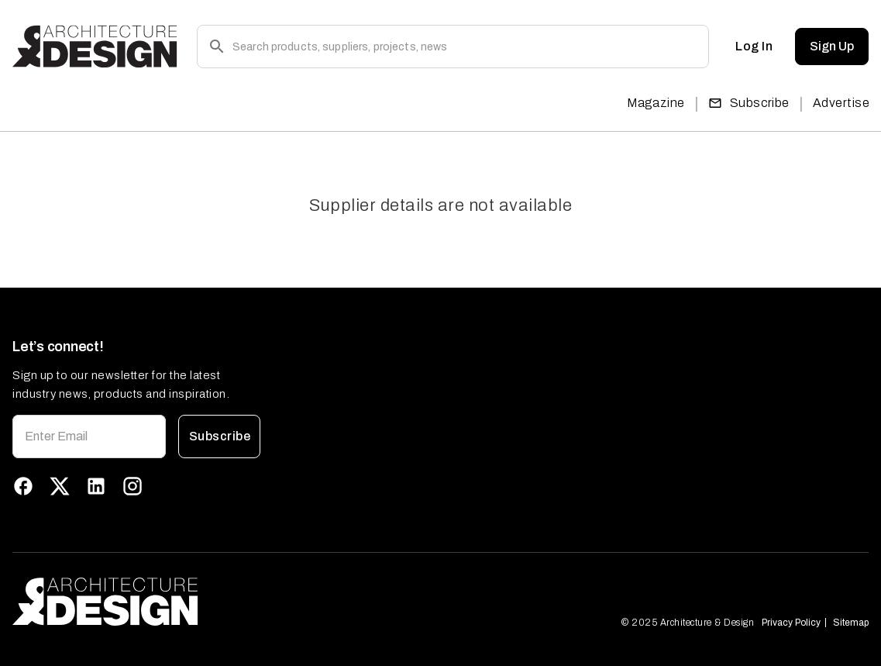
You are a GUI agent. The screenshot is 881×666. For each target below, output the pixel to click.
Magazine (656, 103)
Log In (753, 46)
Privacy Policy (791, 622)
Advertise (841, 103)
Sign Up (832, 46)
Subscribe (749, 103)
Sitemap (851, 622)
